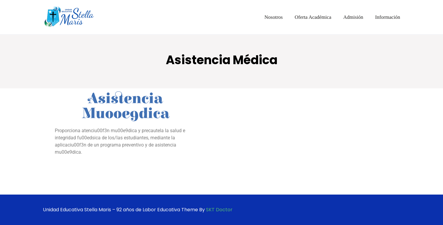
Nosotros (273, 17)
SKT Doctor (219, 209)
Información (387, 17)
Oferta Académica (313, 17)
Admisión (353, 17)
